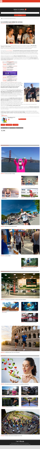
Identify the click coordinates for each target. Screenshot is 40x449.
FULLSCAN (18, 10)
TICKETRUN (9, 10)
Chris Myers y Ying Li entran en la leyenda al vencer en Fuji (13, 439)
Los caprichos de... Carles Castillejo (30, 201)
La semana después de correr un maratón (32, 410)
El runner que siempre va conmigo (10, 177)
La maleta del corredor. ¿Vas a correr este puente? (12, 356)
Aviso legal (24, 448)
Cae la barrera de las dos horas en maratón (31, 326)
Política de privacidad (13, 448)
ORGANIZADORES (24, 10)
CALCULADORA (30, 10)
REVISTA (14, 10)
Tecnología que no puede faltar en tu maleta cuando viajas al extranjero (15, 303)
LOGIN (35, 10)
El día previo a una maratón (9, 410)
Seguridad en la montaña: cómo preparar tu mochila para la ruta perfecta (29, 400)
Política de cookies (19, 448)
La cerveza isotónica (7, 259)
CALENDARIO (4, 10)
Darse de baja (28, 448)
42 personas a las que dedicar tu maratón (11, 230)
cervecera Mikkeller (9, 54)
